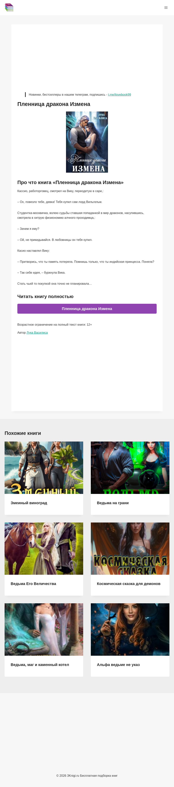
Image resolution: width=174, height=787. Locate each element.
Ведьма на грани (113, 503)
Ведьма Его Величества (33, 584)
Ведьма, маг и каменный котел (40, 665)
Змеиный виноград (29, 503)
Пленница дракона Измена (87, 309)
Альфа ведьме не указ (118, 665)
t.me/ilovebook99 (119, 94)
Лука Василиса (37, 332)
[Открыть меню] (165, 7)
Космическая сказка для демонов (128, 584)
